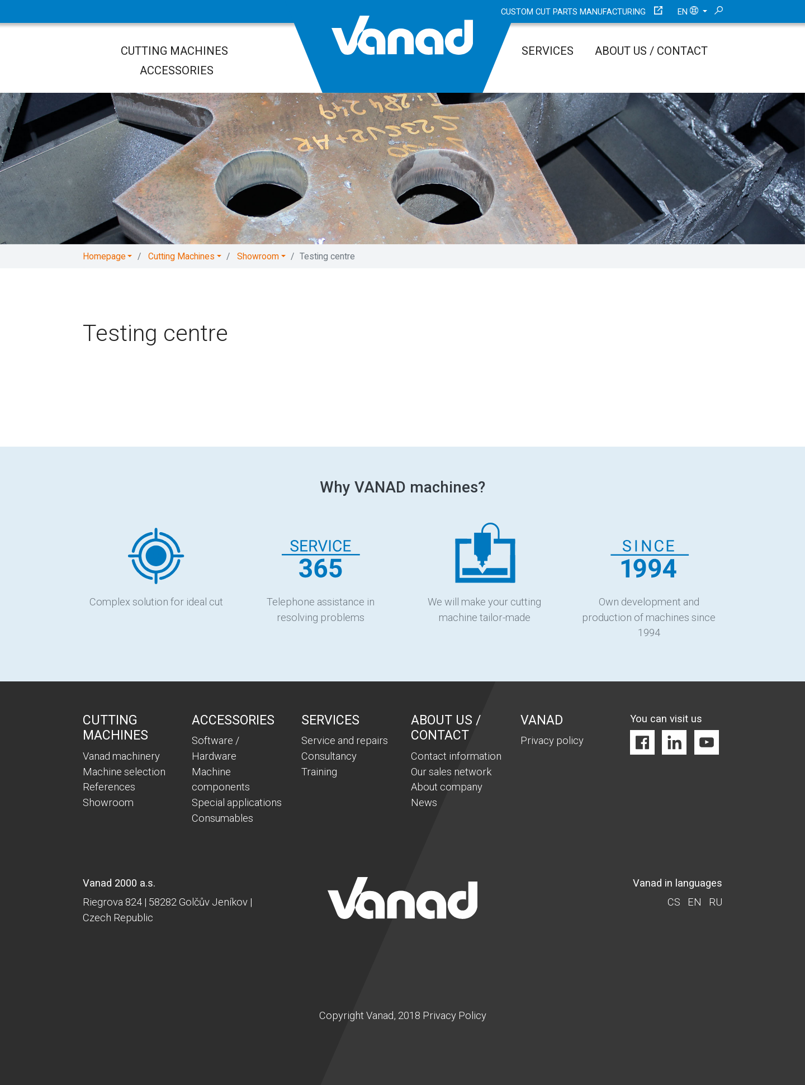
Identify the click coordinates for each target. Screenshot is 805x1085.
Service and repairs (344, 740)
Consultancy (329, 756)
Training (319, 772)
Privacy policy (552, 740)
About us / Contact (651, 51)
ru (715, 902)
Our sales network (451, 772)
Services (548, 51)
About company (446, 787)
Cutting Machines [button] (181, 256)
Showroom (108, 802)
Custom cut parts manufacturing (573, 12)
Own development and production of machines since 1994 (649, 580)
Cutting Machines (174, 51)
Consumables (222, 818)
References (109, 787)
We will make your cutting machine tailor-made (484, 572)
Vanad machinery (121, 756)
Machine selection (124, 772)
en (689, 12)
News (424, 802)
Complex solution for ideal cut (156, 565)
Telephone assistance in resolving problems (321, 572)
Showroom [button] (258, 256)
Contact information (456, 756)
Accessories (177, 70)
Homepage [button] (104, 256)
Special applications (237, 802)
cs (673, 902)
